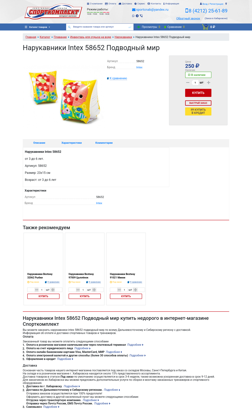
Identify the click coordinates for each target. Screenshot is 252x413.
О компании (96, 3)
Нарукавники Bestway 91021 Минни (122, 276)
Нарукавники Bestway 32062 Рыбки (39, 276)
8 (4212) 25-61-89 (208, 11)
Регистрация (216, 4)
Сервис (141, 3)
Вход (205, 4)
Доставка (127, 3)
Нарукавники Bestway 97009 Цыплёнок (81, 276)
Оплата (112, 3)
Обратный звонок (188, 18)
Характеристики (72, 142)
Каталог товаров (36, 27)
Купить (43, 296)
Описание (39, 142)
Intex (139, 67)
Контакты (156, 3)
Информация (172, 3)
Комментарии (104, 142)
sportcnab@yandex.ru (152, 10)
